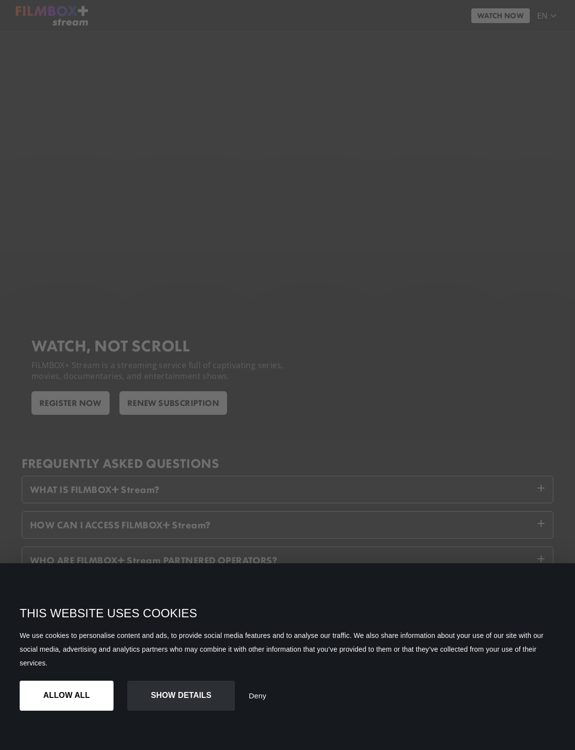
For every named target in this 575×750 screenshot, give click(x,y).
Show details (181, 695)
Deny (257, 696)
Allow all (66, 695)
